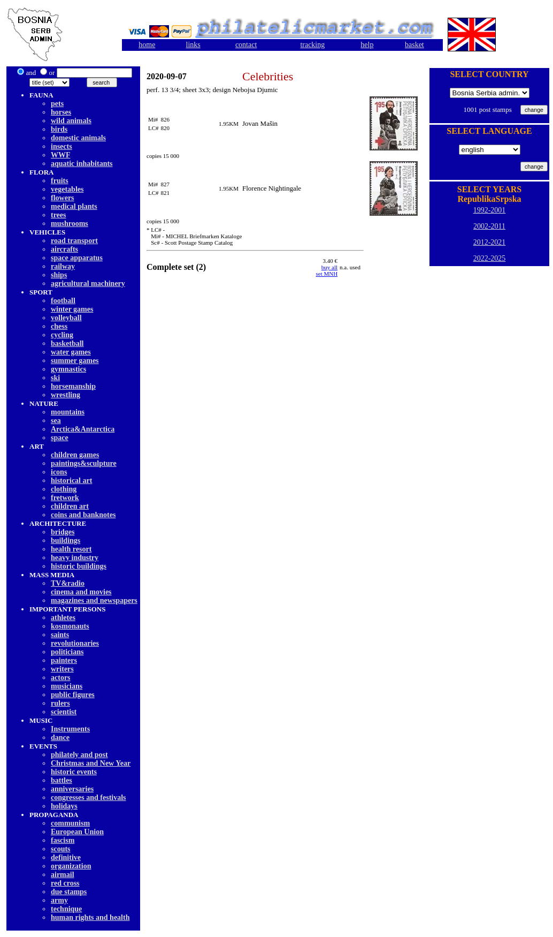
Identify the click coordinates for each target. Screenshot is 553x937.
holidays (64, 806)
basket (414, 45)
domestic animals (78, 138)
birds (59, 129)
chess (59, 326)
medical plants (74, 206)
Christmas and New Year (90, 763)
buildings (65, 540)
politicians (67, 652)
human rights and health (90, 917)
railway (63, 266)
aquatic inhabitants (82, 164)
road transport (74, 241)
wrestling (65, 395)
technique (66, 909)
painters (64, 660)
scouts (61, 849)
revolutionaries (75, 643)
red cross (65, 883)
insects (61, 146)
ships (59, 275)
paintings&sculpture (84, 463)
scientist (63, 712)
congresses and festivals (88, 798)
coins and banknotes (83, 515)
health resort (71, 549)
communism (70, 823)
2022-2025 (489, 258)
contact (246, 45)
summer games (75, 361)
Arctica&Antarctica (82, 429)
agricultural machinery (88, 283)
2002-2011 (489, 226)
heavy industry (74, 558)
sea (56, 421)
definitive (66, 857)
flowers (62, 198)
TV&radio (68, 583)
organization (71, 866)
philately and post (79, 755)
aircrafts (64, 249)
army (59, 900)
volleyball (66, 318)
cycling (62, 335)
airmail (62, 875)
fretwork (65, 498)
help (366, 45)
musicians (66, 686)
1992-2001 (489, 210)
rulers (60, 703)
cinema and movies (81, 592)
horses (61, 112)
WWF (61, 155)
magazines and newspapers (94, 600)
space (59, 438)
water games (71, 352)
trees (58, 215)
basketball (67, 343)
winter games (72, 309)
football (63, 301)
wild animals (71, 121)
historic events (74, 772)
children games (75, 455)
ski (55, 378)
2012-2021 (489, 242)
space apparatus (77, 258)
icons (59, 472)
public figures (73, 695)
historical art (71, 481)
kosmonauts (70, 626)
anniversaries (72, 789)
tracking (312, 45)
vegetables (67, 189)
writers (62, 669)
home (147, 45)
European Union (77, 832)
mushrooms (69, 224)
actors (61, 678)
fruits (59, 181)
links (193, 45)
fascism (62, 840)
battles (61, 780)
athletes (63, 618)
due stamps (69, 892)
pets (57, 104)
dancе (60, 738)
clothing (63, 489)
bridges (62, 532)
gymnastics (68, 369)
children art (70, 506)
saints (60, 635)
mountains (68, 412)
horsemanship (73, 386)
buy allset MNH (326, 270)
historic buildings (78, 566)
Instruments (70, 729)
